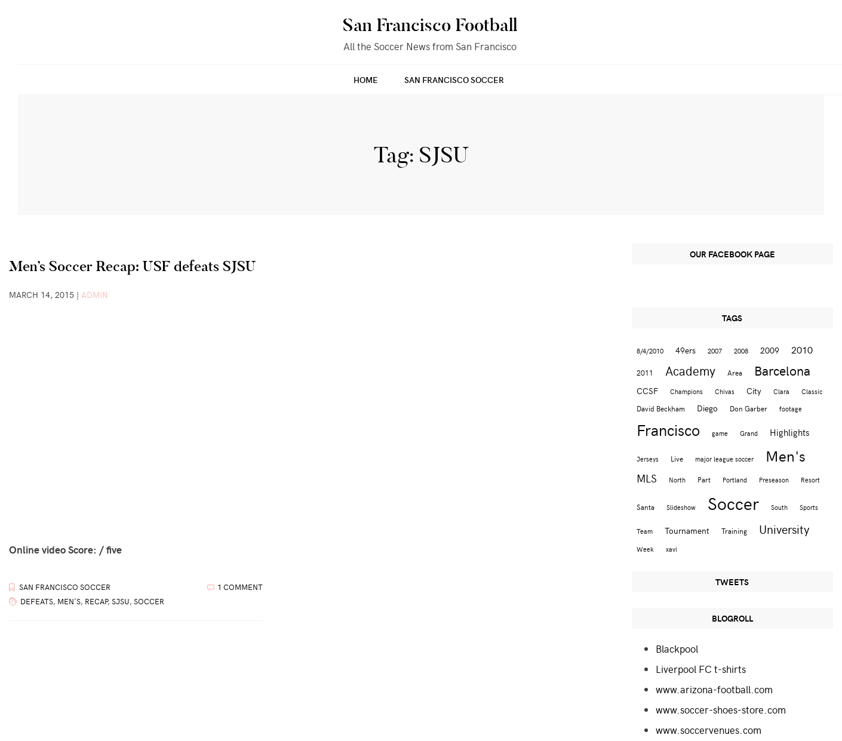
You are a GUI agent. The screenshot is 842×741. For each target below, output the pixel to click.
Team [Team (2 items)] (645, 531)
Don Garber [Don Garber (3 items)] (748, 408)
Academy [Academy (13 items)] (690, 370)
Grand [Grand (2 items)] (749, 433)
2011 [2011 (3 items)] (645, 372)
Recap (96, 601)
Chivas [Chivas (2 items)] (725, 391)
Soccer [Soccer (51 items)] (733, 503)
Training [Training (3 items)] (734, 530)
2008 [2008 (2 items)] (741, 350)
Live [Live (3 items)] (677, 458)
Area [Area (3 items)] (734, 372)
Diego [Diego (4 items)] (707, 408)
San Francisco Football (430, 25)
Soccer (149, 601)
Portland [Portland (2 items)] (735, 479)
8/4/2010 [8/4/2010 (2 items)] (650, 350)
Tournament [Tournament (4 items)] (687, 530)
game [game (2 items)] (720, 433)
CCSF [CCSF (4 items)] (647, 390)
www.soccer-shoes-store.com (721, 709)
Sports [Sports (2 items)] (809, 507)
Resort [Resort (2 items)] (810, 479)
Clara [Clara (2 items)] (781, 391)
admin (94, 294)
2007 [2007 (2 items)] (715, 350)
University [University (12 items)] (784, 529)
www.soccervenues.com (708, 729)
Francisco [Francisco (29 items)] (668, 429)
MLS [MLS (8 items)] (647, 478)
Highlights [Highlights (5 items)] (789, 432)
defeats (36, 601)
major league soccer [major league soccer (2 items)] (724, 458)
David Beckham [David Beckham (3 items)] (661, 408)
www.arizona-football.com (714, 689)
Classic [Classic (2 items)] (811, 391)
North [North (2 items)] (677, 479)
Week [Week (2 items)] (645, 549)
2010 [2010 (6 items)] (802, 349)
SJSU (121, 601)
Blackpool (677, 648)
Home (366, 79)
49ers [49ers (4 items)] (685, 350)
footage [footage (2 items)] (790, 408)
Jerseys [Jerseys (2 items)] (648, 458)
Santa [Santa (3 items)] (645, 507)
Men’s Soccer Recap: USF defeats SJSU (132, 266)
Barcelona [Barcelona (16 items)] (782, 370)
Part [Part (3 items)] (704, 479)
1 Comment (240, 587)
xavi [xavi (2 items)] (671, 549)
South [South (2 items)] (779, 507)
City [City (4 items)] (753, 390)
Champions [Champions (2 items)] (686, 391)
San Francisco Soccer (454, 79)
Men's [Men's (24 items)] (786, 455)
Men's (69, 601)
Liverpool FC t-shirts (701, 669)
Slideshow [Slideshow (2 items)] (681, 507)
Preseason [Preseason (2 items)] (774, 479)
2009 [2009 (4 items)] (769, 350)
